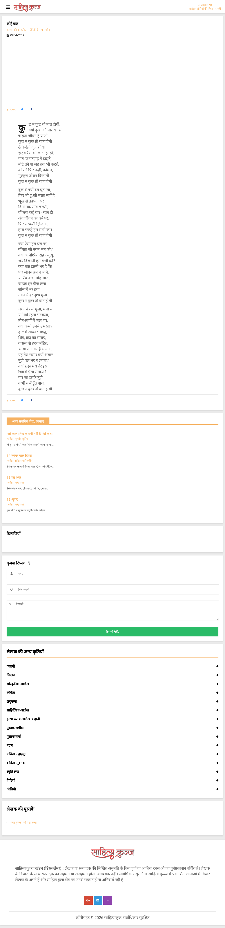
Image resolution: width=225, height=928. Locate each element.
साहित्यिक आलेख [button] (112, 710)
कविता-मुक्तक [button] (112, 763)
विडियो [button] (112, 780)
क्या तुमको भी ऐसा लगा (24, 822)
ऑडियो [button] (112, 789)
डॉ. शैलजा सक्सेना (40, 29)
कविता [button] (112, 692)
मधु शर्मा (19, 482)
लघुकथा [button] (112, 701)
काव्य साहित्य (13, 29)
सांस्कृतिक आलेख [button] (112, 684)
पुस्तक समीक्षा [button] (112, 728)
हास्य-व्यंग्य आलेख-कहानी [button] (112, 719)
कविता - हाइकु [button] (112, 754)
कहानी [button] (112, 666)
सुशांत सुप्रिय (21, 438)
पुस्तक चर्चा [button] (112, 736)
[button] (22, 109)
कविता (24, 29)
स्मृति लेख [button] (112, 771)
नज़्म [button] (112, 745)
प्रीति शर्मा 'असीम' (24, 460)
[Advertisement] (112, 69)
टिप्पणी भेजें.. (112, 631)
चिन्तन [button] (112, 675)
